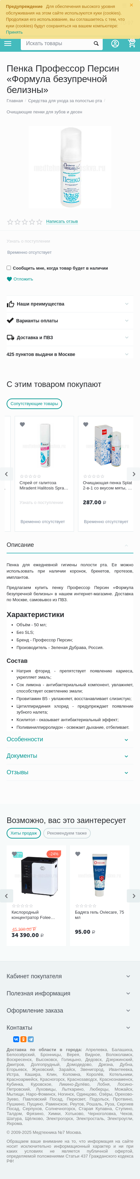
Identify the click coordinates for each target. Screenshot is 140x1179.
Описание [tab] (68, 545)
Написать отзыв (62, 221)
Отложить (20, 279)
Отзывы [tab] (68, 772)
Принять (14, 32)
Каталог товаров (8, 43)
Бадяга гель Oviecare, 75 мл (99, 915)
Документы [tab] (68, 755)
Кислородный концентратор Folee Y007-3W (31, 915)
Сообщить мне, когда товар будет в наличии (57, 268)
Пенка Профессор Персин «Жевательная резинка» (34, 485)
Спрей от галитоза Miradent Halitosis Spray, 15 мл (98, 485)
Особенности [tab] (68, 739)
